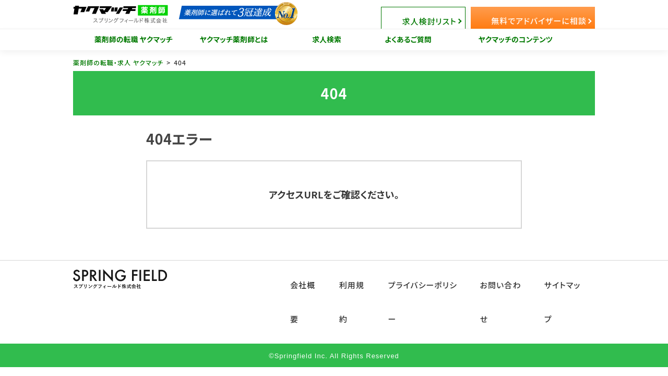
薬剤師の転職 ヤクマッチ (133, 39)
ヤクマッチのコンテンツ (516, 39)
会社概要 (313, 277)
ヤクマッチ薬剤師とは (234, 39)
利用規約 (361, 277)
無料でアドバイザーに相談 (543, 14)
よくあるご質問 (408, 39)
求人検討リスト (457, 14)
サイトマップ (566, 277)
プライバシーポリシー (430, 277)
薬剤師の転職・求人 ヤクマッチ (118, 62)
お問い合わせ (506, 277)
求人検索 (326, 39)
